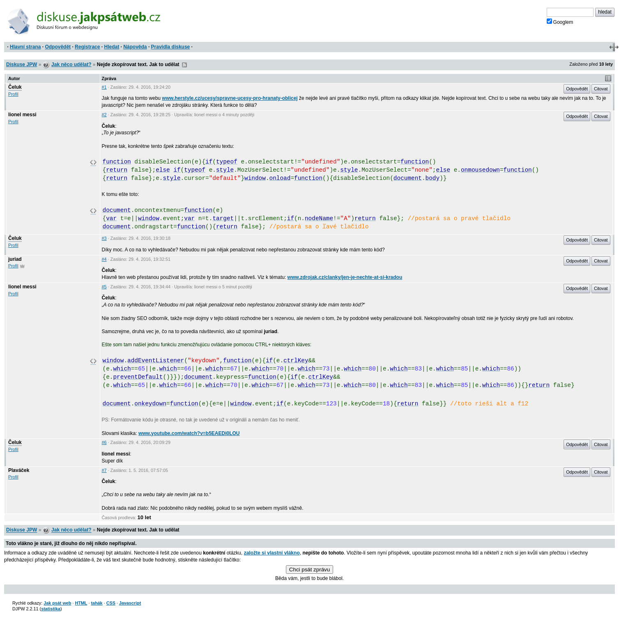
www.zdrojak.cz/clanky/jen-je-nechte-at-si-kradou (345, 277)
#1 (104, 87)
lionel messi (22, 114)
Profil (13, 94)
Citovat (601, 88)
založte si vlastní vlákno (272, 553)
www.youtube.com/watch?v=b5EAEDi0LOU (189, 433)
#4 (104, 259)
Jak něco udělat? (71, 64)
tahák (96, 603)
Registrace (87, 47)
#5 (104, 286)
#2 (104, 114)
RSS (184, 64)
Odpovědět (58, 47)
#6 (104, 442)
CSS (110, 603)
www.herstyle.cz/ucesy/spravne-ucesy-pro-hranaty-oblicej (229, 98)
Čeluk (15, 87)
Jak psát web (57, 603)
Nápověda (135, 47)
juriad (15, 259)
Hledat (111, 47)
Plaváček (18, 470)
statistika (50, 608)
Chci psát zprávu (309, 569)
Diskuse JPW (21, 64)
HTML (81, 603)
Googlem (560, 21)
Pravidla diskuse (170, 47)
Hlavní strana (25, 47)
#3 (104, 238)
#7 (104, 470)
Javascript (130, 603)
